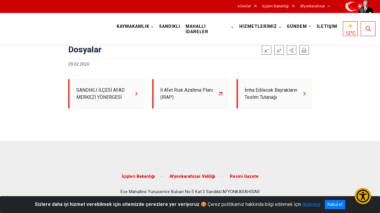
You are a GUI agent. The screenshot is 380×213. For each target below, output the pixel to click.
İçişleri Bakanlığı (275, 6)
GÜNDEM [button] (296, 26)
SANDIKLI (170, 26)
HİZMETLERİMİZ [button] (257, 26)
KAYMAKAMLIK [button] (134, 26)
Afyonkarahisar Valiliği (192, 177)
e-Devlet (244, 6)
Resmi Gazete (244, 177)
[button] (291, 50)
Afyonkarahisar (312, 6)
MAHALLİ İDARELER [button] (197, 29)
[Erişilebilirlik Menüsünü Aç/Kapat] (363, 196)
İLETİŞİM (326, 26)
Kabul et (335, 204)
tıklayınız (311, 204)
